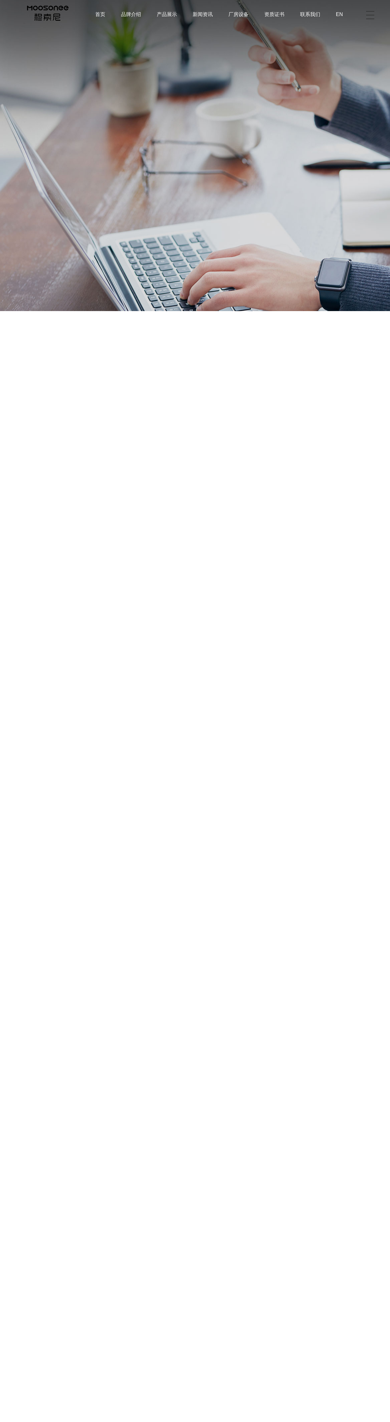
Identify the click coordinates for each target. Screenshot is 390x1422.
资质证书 (274, 14)
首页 (100, 14)
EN (339, 14)
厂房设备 (238, 14)
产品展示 (167, 14)
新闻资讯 (203, 14)
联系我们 (310, 14)
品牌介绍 (131, 14)
